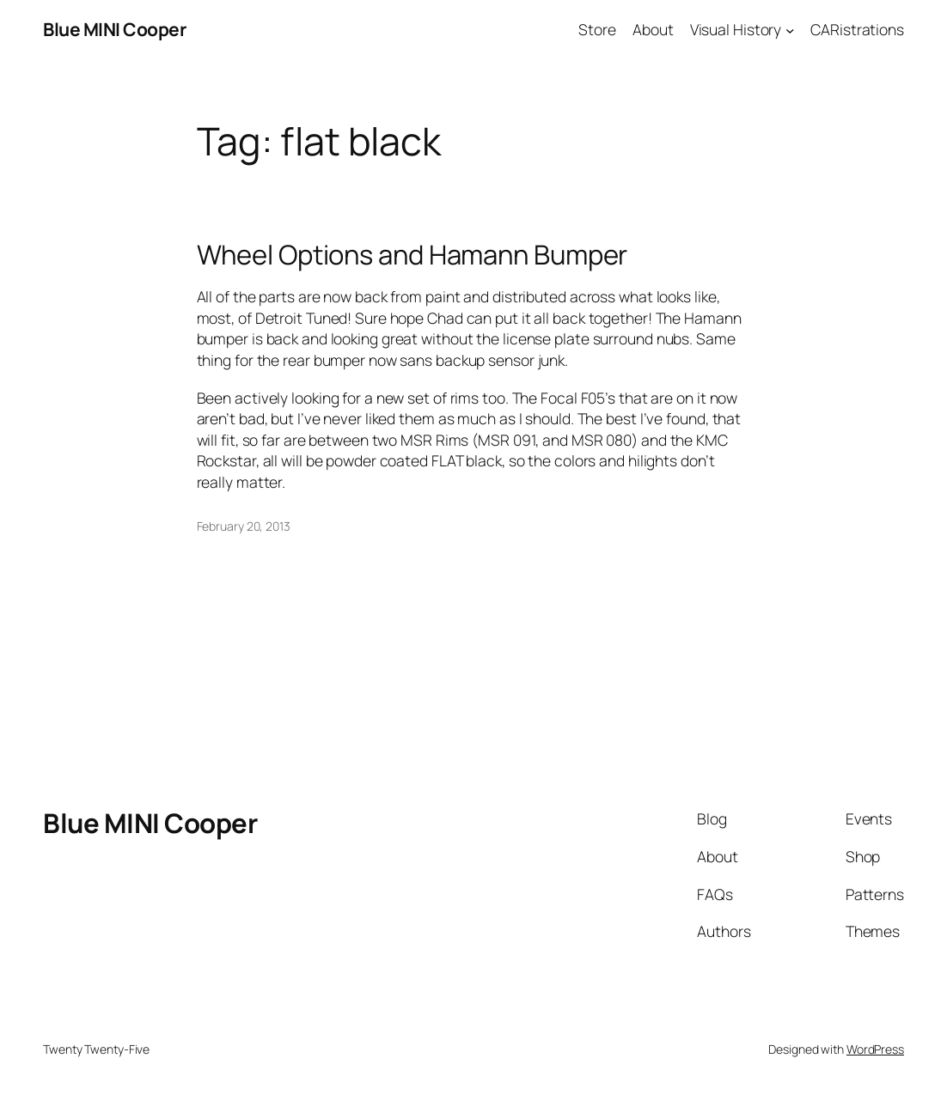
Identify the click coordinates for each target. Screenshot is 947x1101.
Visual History (736, 29)
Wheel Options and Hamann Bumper (412, 255)
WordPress (875, 1049)
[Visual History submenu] (790, 29)
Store (597, 29)
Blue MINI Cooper (114, 29)
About (653, 29)
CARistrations (857, 29)
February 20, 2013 (243, 526)
